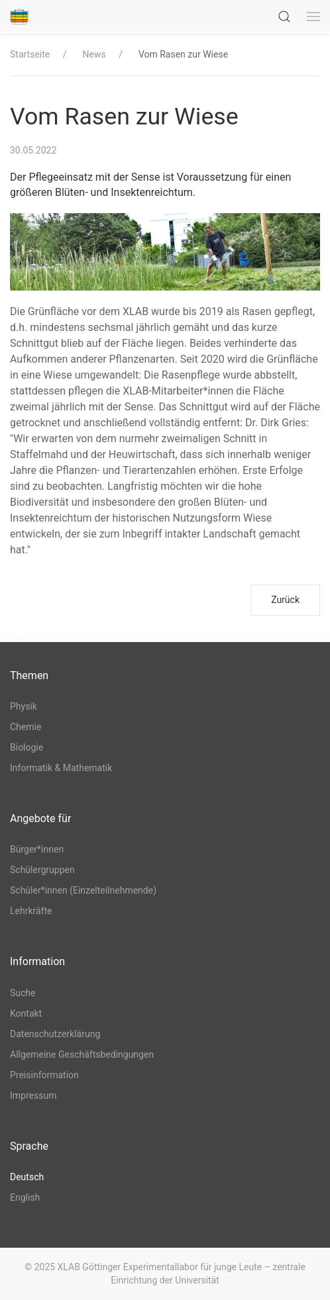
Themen (29, 675)
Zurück (285, 599)
